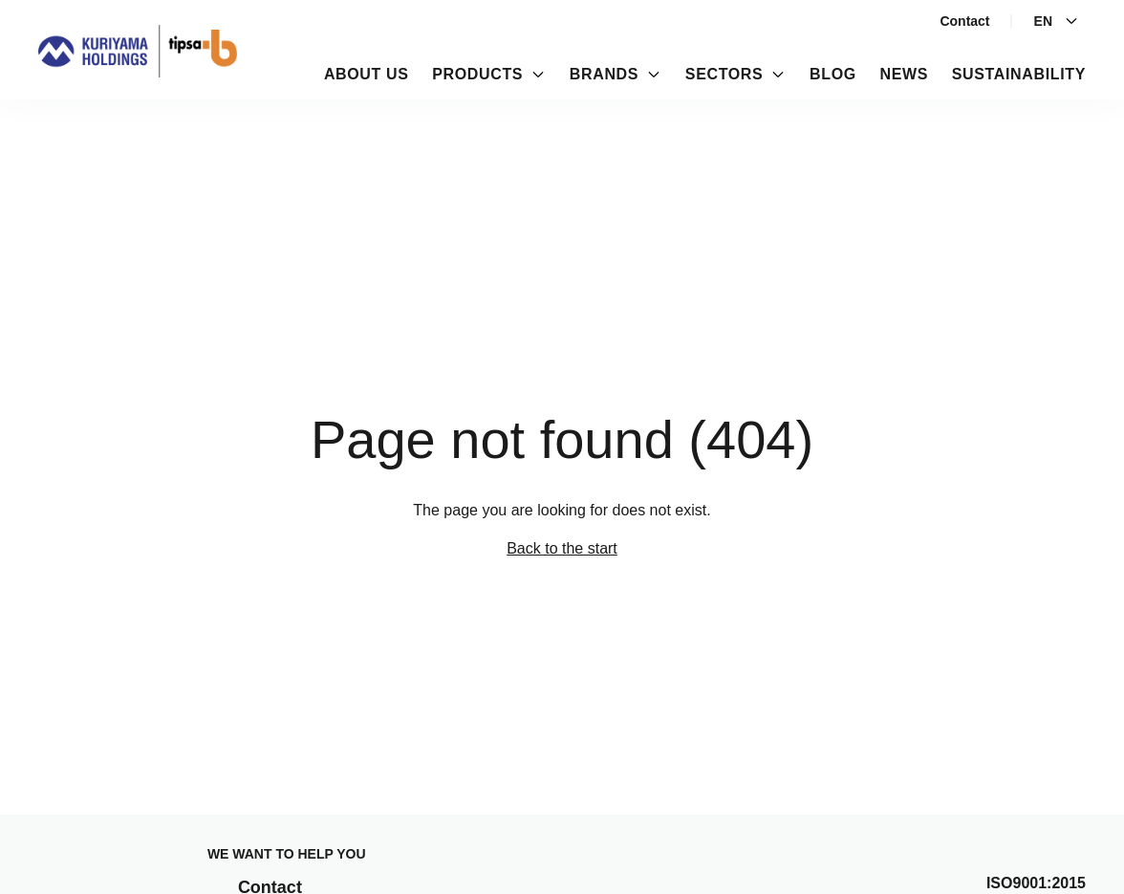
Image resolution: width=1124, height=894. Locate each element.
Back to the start (562, 548)
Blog (833, 74)
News (904, 74)
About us (366, 74)
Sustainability (1019, 74)
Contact (964, 21)
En (1056, 21)
